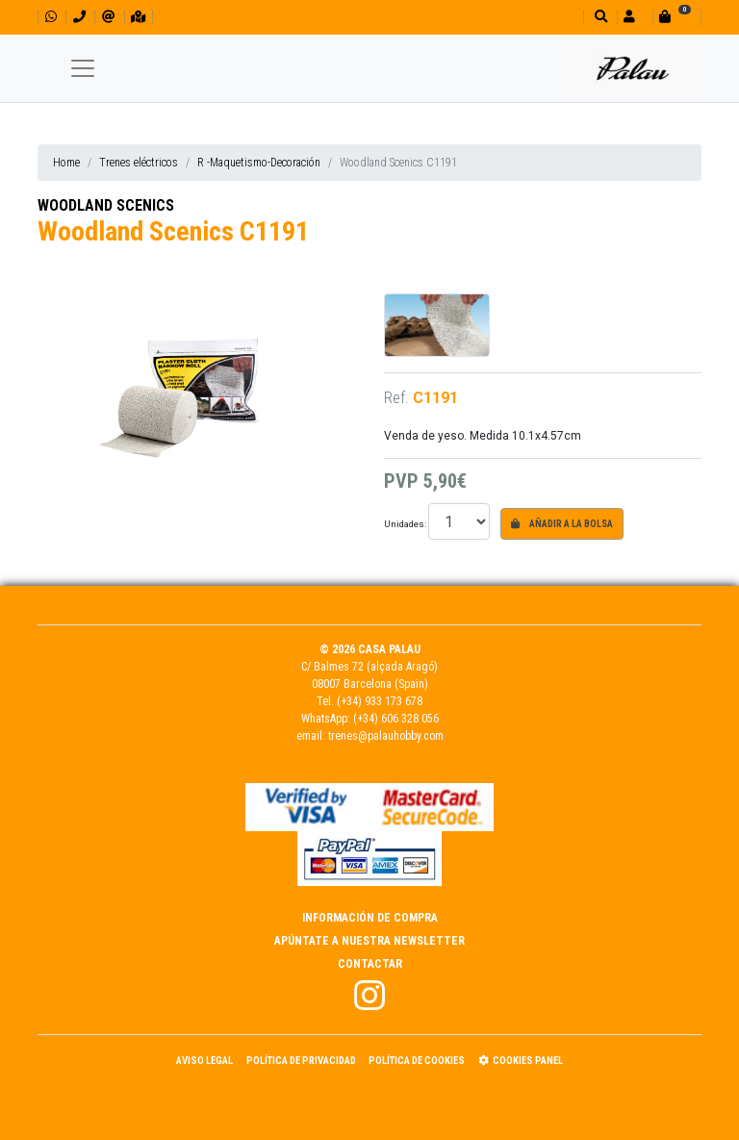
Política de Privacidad (301, 1060)
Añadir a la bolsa (562, 524)
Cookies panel (520, 1060)
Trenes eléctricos (138, 162)
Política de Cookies (417, 1060)
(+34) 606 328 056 (396, 718)
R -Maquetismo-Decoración (258, 162)
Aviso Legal (204, 1060)
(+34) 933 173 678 (379, 701)
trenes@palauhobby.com (386, 736)
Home (66, 162)
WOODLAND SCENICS (106, 205)
